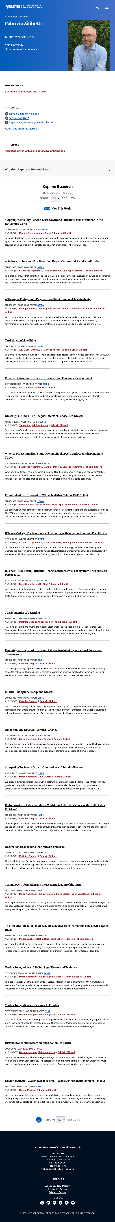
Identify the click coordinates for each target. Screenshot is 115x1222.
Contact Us (57, 1153)
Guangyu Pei (37, 349)
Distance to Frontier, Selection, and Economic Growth (38, 1043)
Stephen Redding (63, 939)
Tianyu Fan (25, 425)
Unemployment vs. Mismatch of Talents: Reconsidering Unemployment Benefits (55, 1081)
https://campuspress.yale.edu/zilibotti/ (31, 122)
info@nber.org (57, 1166)
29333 (46, 384)
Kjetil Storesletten (68, 504)
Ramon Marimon (27, 1090)
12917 (46, 852)
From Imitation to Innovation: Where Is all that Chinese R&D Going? (46, 495)
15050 (40, 815)
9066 (39, 1049)
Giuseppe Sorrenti (72, 270)
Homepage (57, 1179)
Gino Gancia (44, 739)
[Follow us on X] (42, 1203)
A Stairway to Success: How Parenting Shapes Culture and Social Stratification (52, 261)
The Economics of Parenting (22, 612)
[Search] (97, 7)
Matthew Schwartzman (81, 308)
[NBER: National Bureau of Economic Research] (26, 7)
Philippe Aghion (27, 308)
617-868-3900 (57, 1162)
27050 (41, 539)
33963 (40, 267)
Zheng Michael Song (56, 349)
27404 (40, 501)
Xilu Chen (24, 349)
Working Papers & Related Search (28, 169)
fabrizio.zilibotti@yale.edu (24, 113)
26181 (44, 580)
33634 (40, 305)
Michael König (26, 504)
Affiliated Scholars (18, 16)
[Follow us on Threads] (61, 1203)
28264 (47, 463)
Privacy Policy (57, 1192)
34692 (45, 229)
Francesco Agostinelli (30, 270)
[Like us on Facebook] (67, 1203)
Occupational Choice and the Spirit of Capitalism (35, 847)
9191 (47, 1011)
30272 (40, 346)
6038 (38, 1086)
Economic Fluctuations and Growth (25, 91)
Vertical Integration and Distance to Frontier (32, 1005)
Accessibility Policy (57, 1186)
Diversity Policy (57, 1189)
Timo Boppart (44, 308)
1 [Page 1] (39, 1119)
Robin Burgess (45, 939)
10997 (47, 973)
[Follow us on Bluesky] (54, 1203)
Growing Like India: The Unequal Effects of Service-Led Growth (44, 416)
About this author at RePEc (21, 128)
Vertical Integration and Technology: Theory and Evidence (41, 967)
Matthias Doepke (52, 270)
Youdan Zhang (43, 233)
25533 (46, 618)
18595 (47, 735)
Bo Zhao (43, 584)
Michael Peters (27, 233)
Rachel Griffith (63, 976)
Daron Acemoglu (28, 739)
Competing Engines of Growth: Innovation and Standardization (44, 767)
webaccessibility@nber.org (57, 1169)
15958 (41, 773)
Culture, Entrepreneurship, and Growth (29, 692)
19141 (40, 698)
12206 (39, 890)
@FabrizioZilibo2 (19, 118)
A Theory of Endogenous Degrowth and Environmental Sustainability (48, 299)
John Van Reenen (81, 894)
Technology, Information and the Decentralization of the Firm (43, 884)
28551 (43, 422)
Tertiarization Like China (20, 340)
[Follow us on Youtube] (73, 1203)
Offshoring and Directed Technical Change (31, 730)
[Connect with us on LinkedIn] (48, 1203)
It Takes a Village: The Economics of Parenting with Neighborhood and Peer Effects (56, 533)
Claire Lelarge (63, 894)
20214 (40, 660)
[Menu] (106, 7)
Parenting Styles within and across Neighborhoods (35, 151)
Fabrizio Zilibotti (63, 233)
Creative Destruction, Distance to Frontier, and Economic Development (48, 378)
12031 (46, 935)
